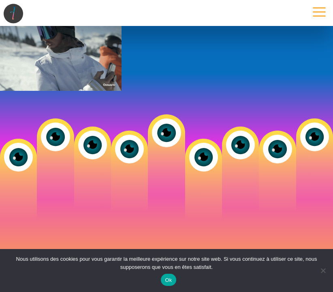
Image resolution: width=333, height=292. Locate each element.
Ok (168, 280)
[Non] (323, 270)
